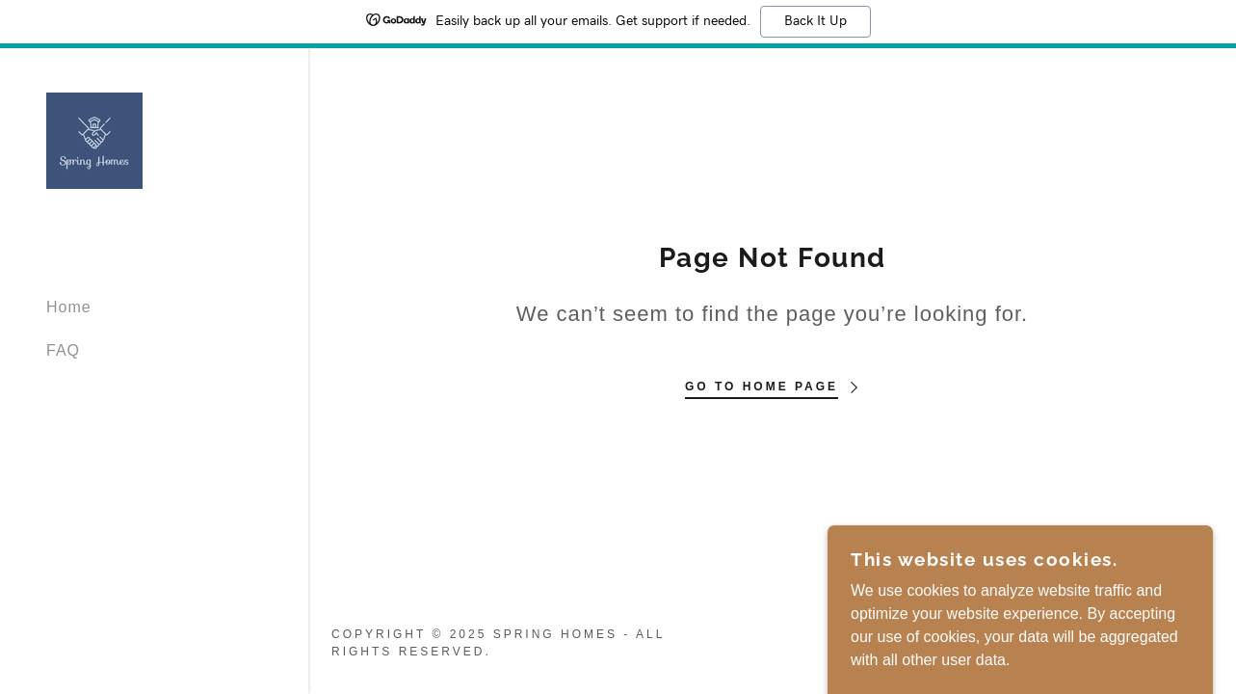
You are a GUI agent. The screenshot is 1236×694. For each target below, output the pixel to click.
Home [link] (69, 307)
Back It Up (815, 21)
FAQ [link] (63, 350)
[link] (94, 139)
